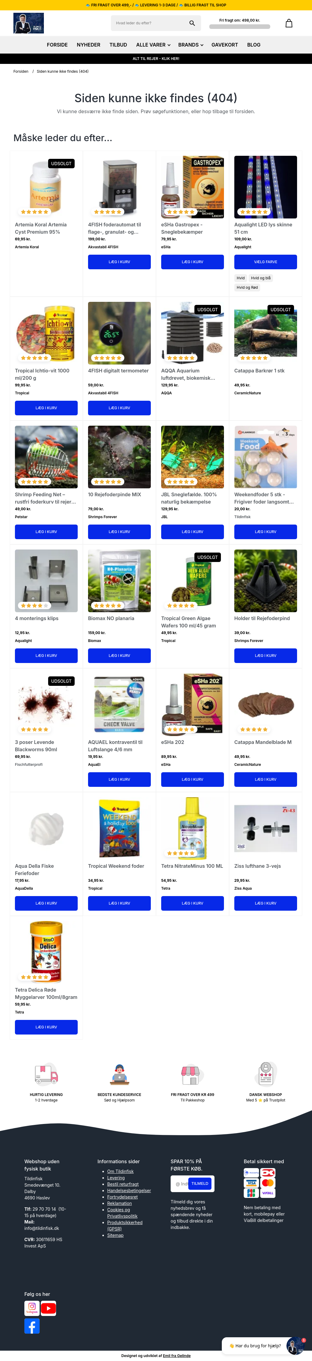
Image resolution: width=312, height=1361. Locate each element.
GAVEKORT (224, 45)
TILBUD (118, 45)
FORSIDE (57, 45)
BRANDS (190, 45)
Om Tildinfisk (120, 1171)
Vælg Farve (265, 262)
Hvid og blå (261, 278)
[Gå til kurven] (289, 23)
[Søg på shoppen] (192, 23)
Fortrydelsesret (122, 1196)
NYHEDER (88, 45)
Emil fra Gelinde (177, 1355)
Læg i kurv (119, 262)
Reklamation (119, 1203)
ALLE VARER (152, 45)
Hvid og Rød (247, 287)
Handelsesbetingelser (129, 1190)
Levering (116, 1177)
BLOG (254, 45)
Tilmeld (199, 1183)
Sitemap (115, 1235)
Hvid (241, 278)
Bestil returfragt (123, 1184)
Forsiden (20, 71)
